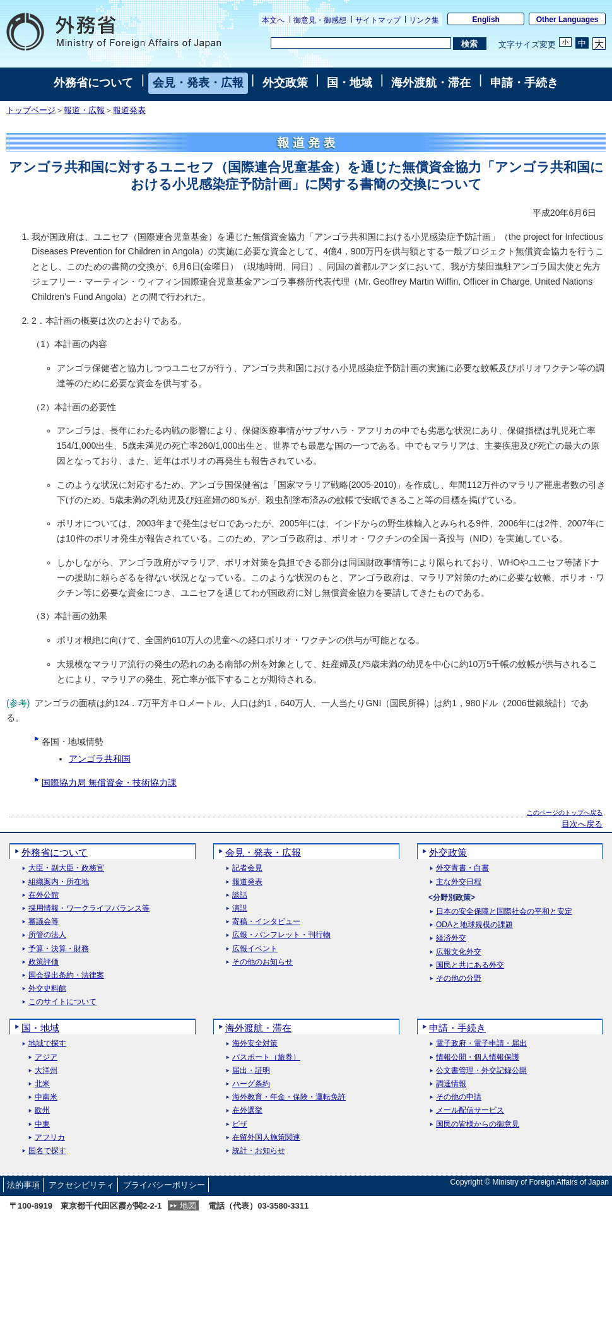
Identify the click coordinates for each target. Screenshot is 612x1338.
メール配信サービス (470, 1110)
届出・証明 (251, 1071)
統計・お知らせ (258, 1151)
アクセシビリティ (81, 1185)
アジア (46, 1057)
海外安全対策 (255, 1043)
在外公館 (43, 895)
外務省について (93, 82)
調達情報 (451, 1084)
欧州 (42, 1110)
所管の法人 (47, 935)
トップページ (31, 110)
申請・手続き (524, 82)
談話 (239, 895)
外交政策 (285, 82)
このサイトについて (62, 1002)
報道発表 (129, 110)
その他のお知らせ (262, 962)
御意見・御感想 (319, 20)
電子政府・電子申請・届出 (481, 1043)
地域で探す (47, 1043)
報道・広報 (84, 110)
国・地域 (349, 82)
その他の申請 (458, 1097)
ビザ (239, 1124)
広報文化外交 (458, 952)
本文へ (273, 20)
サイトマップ (378, 20)
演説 (239, 908)
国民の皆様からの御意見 (477, 1124)
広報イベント (255, 949)
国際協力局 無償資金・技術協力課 (109, 783)
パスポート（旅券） (266, 1057)
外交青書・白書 (462, 868)
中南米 (46, 1097)
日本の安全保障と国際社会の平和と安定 (504, 912)
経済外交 (451, 938)
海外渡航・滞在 (431, 82)
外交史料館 (47, 989)
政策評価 (43, 962)
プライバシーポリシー (164, 1185)
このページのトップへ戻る (565, 812)
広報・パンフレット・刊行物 (281, 935)
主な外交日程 (458, 882)
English (486, 19)
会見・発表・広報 (198, 82)
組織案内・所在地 (58, 882)
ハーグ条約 (251, 1084)
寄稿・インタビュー (266, 922)
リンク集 (424, 20)
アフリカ (50, 1138)
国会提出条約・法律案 (66, 975)
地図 (188, 1206)
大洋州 (46, 1071)
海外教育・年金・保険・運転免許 (289, 1097)
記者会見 (247, 868)
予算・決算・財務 (58, 949)
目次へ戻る (582, 824)
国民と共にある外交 (470, 965)
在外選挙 (247, 1110)
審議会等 (43, 922)
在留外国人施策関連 (266, 1138)
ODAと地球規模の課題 (474, 925)
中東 (42, 1124)
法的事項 (23, 1185)
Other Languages (567, 19)
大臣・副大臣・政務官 (66, 868)
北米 (42, 1084)
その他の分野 (458, 978)
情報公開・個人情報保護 (477, 1057)
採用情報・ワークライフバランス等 (89, 908)
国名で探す (47, 1151)
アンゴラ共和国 (100, 759)
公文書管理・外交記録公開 (481, 1071)
